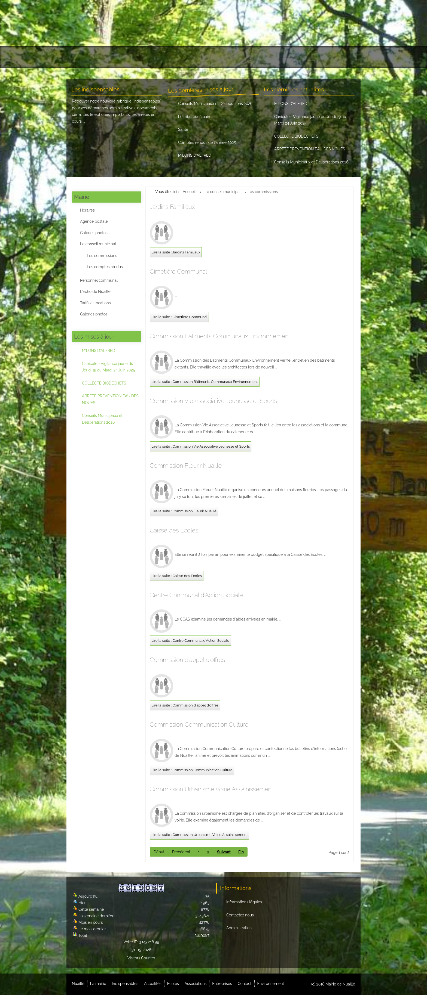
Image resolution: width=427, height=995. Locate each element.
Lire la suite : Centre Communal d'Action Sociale (190, 640)
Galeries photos (94, 233)
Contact (302, 57)
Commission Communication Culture (199, 724)
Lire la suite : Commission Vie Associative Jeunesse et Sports (200, 446)
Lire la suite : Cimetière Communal (179, 317)
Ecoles (173, 983)
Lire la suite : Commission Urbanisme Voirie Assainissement (199, 835)
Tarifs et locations (95, 303)
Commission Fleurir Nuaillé (186, 465)
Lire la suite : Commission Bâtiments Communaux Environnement (204, 382)
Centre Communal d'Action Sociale (196, 595)
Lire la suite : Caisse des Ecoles (176, 576)
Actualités (181, 57)
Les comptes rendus (105, 267)
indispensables (146, 101)
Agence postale (94, 221)
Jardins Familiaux (172, 206)
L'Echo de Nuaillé (95, 291)
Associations (237, 57)
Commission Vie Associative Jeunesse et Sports (213, 400)
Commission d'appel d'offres (187, 659)
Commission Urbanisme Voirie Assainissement (211, 789)
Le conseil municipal (98, 244)
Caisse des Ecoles (174, 530)
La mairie (110, 57)
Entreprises (272, 57)
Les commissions (102, 255)
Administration (239, 928)
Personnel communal (99, 280)
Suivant (224, 852)
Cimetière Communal (178, 271)
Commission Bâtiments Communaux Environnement (220, 336)
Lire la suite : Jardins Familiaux (175, 252)
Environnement (335, 57)
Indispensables (145, 57)
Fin (241, 852)
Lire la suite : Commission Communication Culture (192, 770)
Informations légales (244, 902)
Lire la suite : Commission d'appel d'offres (184, 705)
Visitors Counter (141, 958)
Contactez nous (240, 915)
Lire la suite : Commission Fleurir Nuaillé (183, 511)
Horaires (87, 210)
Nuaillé (82, 57)
